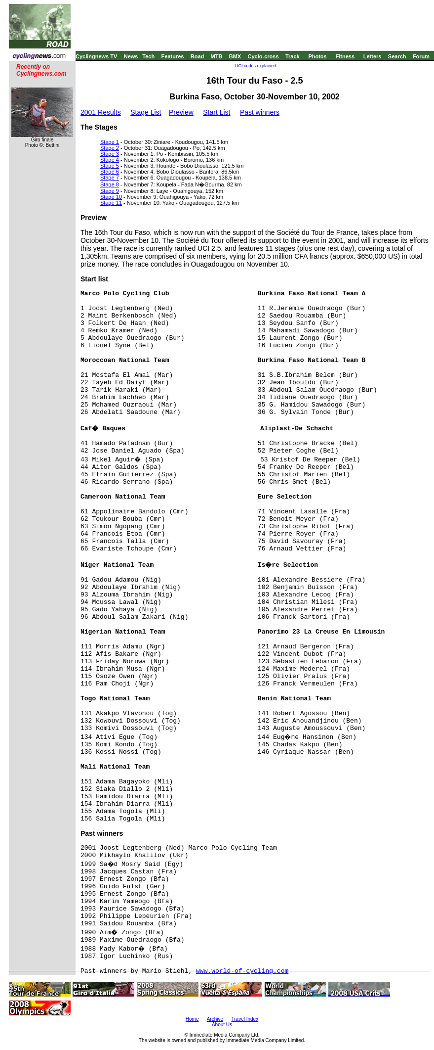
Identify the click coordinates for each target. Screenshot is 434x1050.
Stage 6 (109, 172)
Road (197, 56)
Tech (148, 56)
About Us (222, 1024)
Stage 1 (109, 142)
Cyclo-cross (263, 56)
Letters (372, 56)
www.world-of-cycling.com (242, 971)
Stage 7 (109, 178)
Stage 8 (109, 184)
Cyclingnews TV (96, 56)
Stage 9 (109, 191)
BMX (235, 56)
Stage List (145, 112)
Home (192, 1019)
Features (172, 56)
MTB (217, 56)
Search (397, 56)
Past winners (259, 112)
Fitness (345, 56)
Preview (181, 112)
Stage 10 (111, 197)
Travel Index (245, 1019)
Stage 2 (109, 148)
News (131, 56)
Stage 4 (109, 160)
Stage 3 (109, 154)
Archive (215, 1019)
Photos (317, 56)
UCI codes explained (255, 65)
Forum (421, 56)
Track (292, 56)
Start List (216, 112)
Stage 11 (111, 203)
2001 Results (100, 112)
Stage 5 (109, 166)
